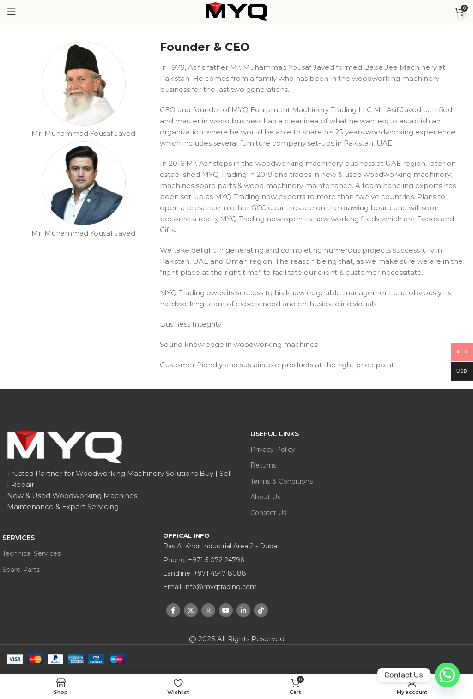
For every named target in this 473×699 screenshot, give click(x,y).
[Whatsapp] (447, 675)
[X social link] (191, 610)
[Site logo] (236, 11)
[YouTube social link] (226, 610)
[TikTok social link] (261, 610)
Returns (263, 465)
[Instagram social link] (208, 610)
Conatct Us (268, 513)
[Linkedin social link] (243, 610)
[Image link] (65, 444)
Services (18, 538)
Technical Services (31, 553)
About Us (265, 497)
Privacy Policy (272, 449)
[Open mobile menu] (11, 11)
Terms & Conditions (281, 481)
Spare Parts (21, 569)
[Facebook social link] (173, 610)
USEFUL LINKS (274, 434)
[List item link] (236, 560)
